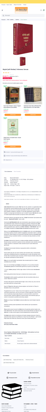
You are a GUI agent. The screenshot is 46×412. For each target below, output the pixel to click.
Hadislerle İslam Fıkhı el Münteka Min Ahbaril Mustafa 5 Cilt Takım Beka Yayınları (32, 106)
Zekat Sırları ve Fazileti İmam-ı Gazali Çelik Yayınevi (12, 138)
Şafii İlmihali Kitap (7, 359)
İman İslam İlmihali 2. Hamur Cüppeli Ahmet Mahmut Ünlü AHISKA (12, 106)
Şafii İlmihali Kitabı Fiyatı (10, 362)
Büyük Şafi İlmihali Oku (18, 359)
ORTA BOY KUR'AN (27, 383)
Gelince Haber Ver (7, 78)
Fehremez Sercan (29, 359)
